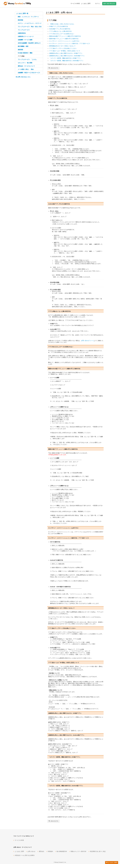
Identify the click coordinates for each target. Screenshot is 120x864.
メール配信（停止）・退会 (26, 69)
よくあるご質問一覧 (22, 13)
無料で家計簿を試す (109, 3)
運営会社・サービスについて (26, 66)
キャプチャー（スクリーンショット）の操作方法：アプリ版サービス (69, 43)
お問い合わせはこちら (23, 77)
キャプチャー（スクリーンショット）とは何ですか (64, 41)
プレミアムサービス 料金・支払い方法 (29, 26)
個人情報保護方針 (62, 851)
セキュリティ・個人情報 (25, 63)
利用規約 (50, 851)
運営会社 (41, 851)
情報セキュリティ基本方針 (78, 851)
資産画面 (20, 49)
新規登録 (20, 20)
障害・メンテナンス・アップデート (28, 16)
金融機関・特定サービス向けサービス (29, 72)
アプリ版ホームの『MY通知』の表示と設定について (64, 51)
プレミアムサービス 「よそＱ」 (27, 59)
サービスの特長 (75, 3)
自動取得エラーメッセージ (26, 36)
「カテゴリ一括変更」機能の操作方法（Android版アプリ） (66, 60)
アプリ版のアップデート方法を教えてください (63, 48)
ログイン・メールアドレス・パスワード (29, 23)
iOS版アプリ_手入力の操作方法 (58, 26)
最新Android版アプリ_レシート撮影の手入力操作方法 (65, 36)
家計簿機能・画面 (23, 46)
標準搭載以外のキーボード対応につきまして (62, 46)
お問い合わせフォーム (87, 340)
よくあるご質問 (85, 3)
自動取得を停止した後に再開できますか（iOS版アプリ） (66, 53)
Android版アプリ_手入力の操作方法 (59, 29)
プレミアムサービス (24, 30)
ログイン (97, 3)
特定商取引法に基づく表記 (98, 851)
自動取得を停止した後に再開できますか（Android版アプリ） (67, 55)
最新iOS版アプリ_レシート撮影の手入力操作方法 (63, 38)
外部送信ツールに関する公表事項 (24, 855)
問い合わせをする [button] (53, 68)
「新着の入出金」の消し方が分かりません (61, 24)
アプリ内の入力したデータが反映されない (61, 33)
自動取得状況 (22, 33)
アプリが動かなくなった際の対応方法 (60, 31)
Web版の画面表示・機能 (25, 53)
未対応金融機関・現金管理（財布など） (29, 43)
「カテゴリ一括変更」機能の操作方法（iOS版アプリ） (65, 58)
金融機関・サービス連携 (25, 39)
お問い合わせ (31, 851)
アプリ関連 (21, 56)
